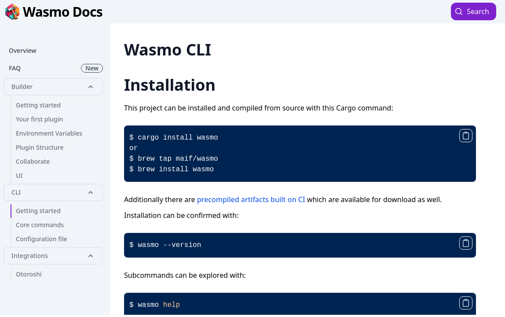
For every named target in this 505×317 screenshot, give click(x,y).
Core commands (40, 225)
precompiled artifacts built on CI (251, 199)
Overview (23, 50)
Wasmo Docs (53, 12)
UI (19, 175)
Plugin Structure (39, 147)
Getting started (38, 105)
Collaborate (33, 161)
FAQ (56, 68)
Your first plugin (39, 119)
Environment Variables (49, 133)
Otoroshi (28, 274)
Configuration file (41, 239)
